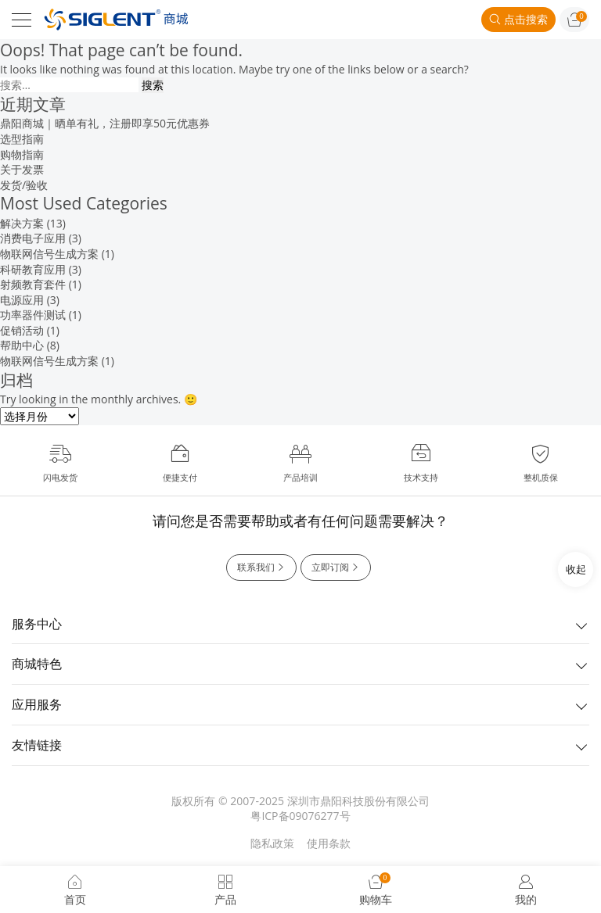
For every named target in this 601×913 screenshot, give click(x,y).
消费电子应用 (33, 238)
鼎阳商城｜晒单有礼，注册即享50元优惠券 (105, 123)
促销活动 (22, 330)
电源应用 (22, 299)
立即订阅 (335, 567)
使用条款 (329, 843)
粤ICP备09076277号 (300, 815)
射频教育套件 (33, 284)
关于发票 (22, 169)
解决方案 (22, 223)
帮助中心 (22, 345)
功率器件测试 (33, 314)
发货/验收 (24, 184)
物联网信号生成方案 (49, 253)
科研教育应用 (33, 269)
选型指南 (22, 138)
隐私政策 (272, 843)
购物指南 (22, 154)
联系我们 (261, 567)
